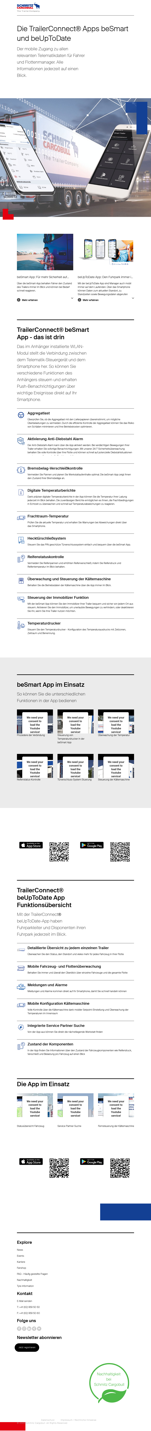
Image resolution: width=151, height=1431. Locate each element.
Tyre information (25, 1286)
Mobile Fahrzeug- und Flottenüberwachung (64, 966)
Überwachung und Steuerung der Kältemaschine (69, 579)
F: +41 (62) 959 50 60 (28, 1313)
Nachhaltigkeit (24, 1280)
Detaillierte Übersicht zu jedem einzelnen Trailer (68, 948)
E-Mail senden (24, 1301)
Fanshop (21, 1268)
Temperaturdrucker (44, 623)
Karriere (21, 1262)
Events (20, 1256)
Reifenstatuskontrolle (46, 557)
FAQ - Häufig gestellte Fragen (32, 1274)
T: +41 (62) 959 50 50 (28, 1307)
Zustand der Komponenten (50, 1044)
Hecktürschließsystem (47, 538)
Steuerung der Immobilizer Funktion (58, 598)
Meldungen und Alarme (47, 985)
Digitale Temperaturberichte (52, 490)
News (20, 1250)
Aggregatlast (39, 413)
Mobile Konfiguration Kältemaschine (58, 1004)
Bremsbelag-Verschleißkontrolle (55, 468)
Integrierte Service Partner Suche (56, 1026)
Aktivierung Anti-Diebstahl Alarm (55, 439)
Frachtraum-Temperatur (48, 516)
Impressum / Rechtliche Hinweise (78, 1420)
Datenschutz (48, 1420)
